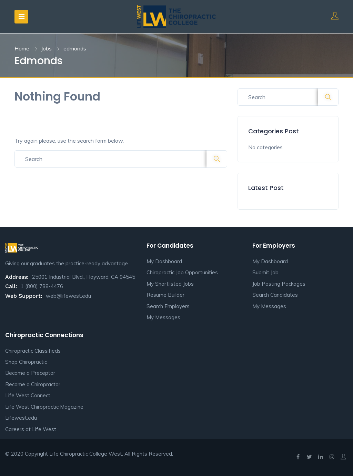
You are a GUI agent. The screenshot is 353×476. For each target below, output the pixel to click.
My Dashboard (164, 261)
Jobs (46, 48)
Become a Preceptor (30, 373)
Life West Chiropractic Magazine (44, 406)
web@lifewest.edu (68, 296)
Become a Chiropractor (32, 384)
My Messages (163, 317)
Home (21, 48)
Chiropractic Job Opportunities (182, 272)
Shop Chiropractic (26, 362)
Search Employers (168, 306)
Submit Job (265, 272)
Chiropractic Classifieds (33, 351)
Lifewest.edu (21, 418)
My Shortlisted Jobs (170, 283)
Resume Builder (165, 295)
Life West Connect (27, 395)
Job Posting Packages (278, 283)
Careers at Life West (30, 429)
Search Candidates (275, 295)
